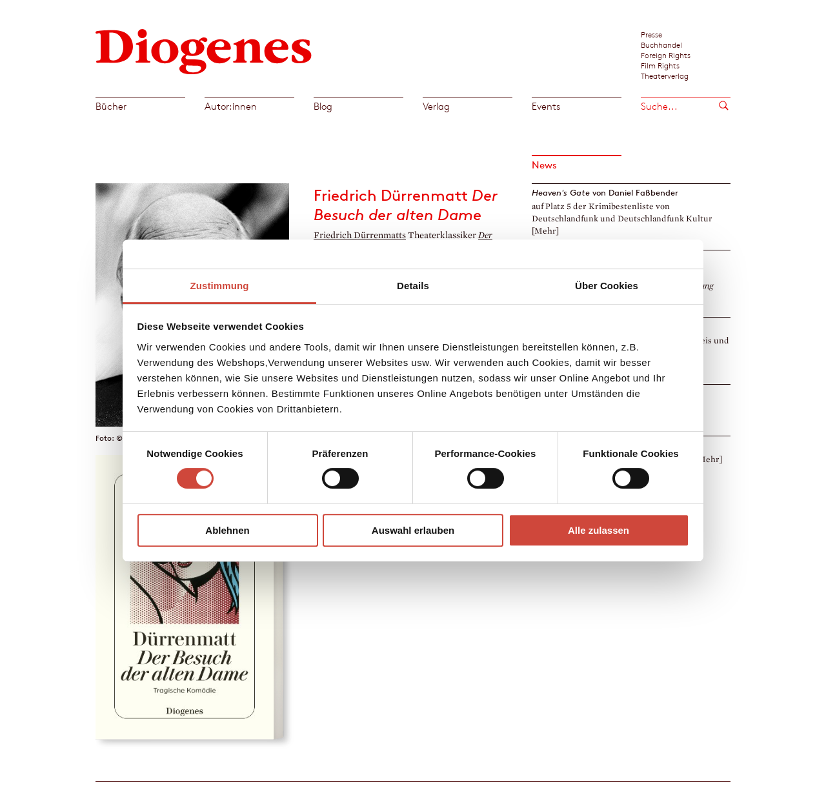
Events (546, 106)
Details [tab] (413, 285)
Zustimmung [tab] (219, 285)
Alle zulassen (598, 530)
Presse (651, 34)
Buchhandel (661, 44)
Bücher (111, 106)
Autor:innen (231, 106)
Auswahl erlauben (413, 530)
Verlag (436, 106)
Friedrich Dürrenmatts (360, 235)
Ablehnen (227, 530)
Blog (323, 106)
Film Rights (660, 65)
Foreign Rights (665, 55)
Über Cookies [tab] (606, 285)
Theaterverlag (665, 75)
